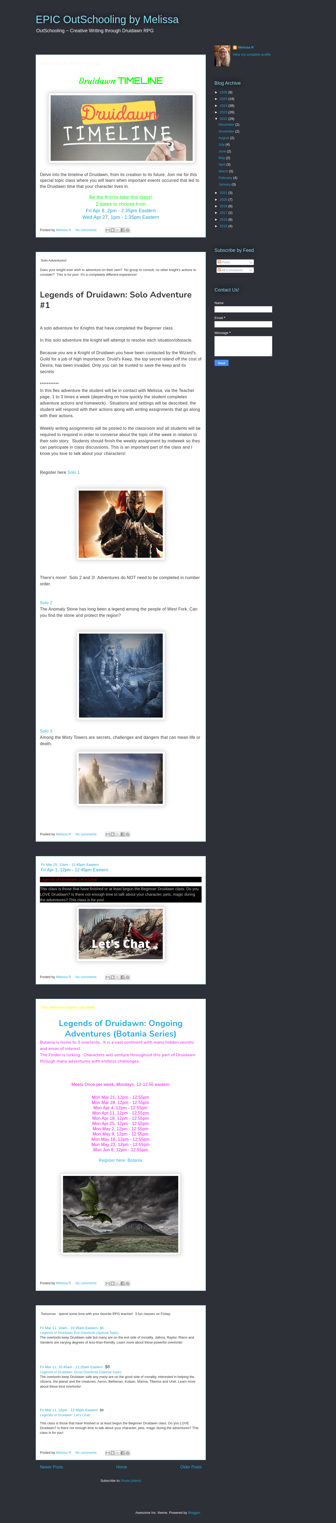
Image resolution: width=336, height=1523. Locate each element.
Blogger (194, 1513)
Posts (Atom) (131, 1481)
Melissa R (246, 47)
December (227, 124)
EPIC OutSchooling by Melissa (107, 19)
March (224, 171)
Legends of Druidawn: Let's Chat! (68, 879)
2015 (224, 226)
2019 (224, 206)
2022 (224, 119)
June (223, 151)
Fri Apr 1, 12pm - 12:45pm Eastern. (75, 870)
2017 (224, 213)
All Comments (230, 270)
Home (121, 1467)
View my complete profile (252, 54)
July (222, 144)
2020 (224, 199)
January (225, 184)
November (227, 131)
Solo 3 (46, 731)
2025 (224, 99)
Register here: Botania (120, 1160)
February (226, 178)
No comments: (86, 230)
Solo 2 (46, 603)
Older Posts (191, 1467)
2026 (224, 92)
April (223, 164)
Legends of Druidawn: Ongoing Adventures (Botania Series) (121, 1028)
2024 (224, 106)
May (222, 158)
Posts (224, 262)
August (224, 138)
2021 (224, 193)
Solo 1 (73, 472)
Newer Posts (51, 1467)
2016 (224, 219)
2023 (224, 112)
